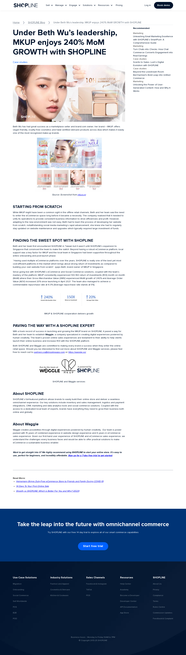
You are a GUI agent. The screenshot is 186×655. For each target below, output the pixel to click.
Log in (148, 5)
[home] (26, 5)
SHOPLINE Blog (36, 22)
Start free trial (93, 546)
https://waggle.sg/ (77, 352)
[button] (49, 5)
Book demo (163, 5)
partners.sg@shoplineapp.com (49, 352)
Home (16, 22)
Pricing (119, 5)
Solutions (87, 5)
